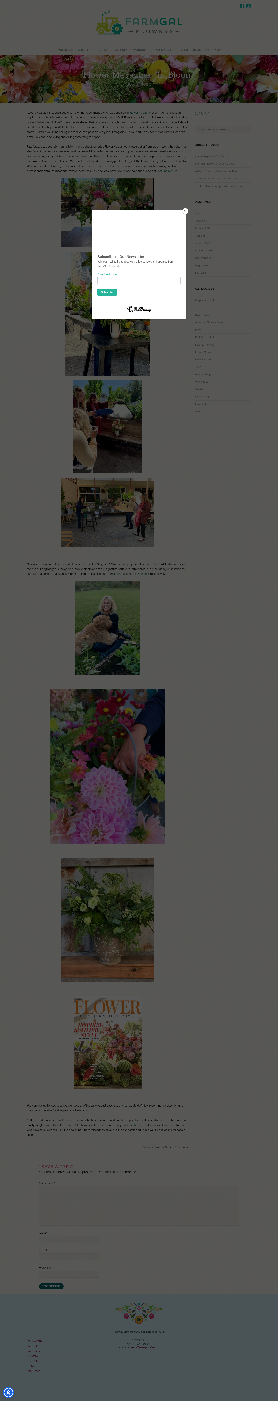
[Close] (185, 211)
